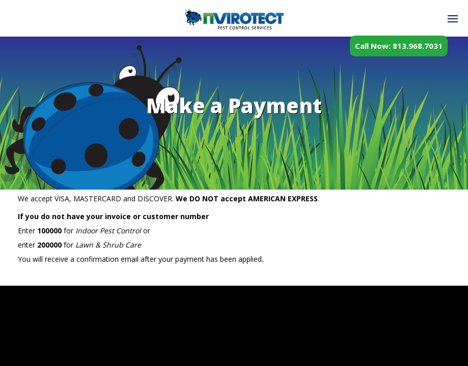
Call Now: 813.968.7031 (399, 46)
